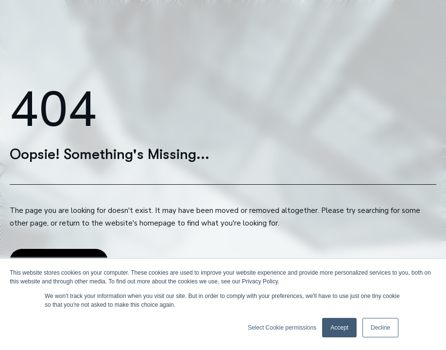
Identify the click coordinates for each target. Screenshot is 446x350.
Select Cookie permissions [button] (282, 327)
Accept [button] (339, 327)
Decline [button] (380, 327)
